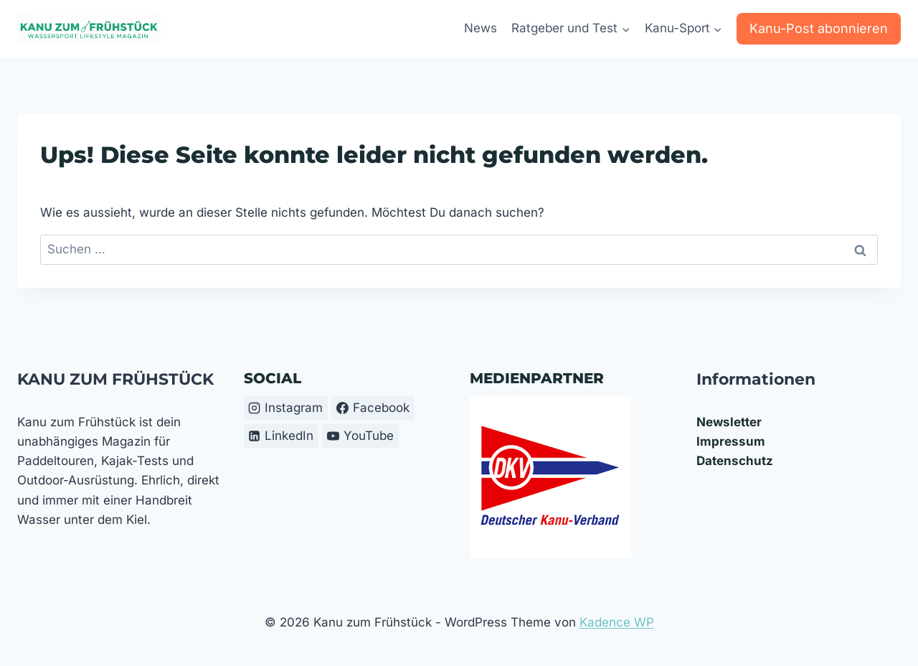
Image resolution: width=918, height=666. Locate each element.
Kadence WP (616, 622)
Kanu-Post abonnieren (818, 28)
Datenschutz (734, 461)
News (480, 28)
